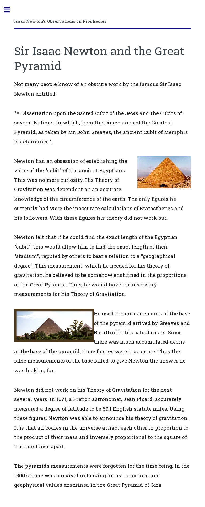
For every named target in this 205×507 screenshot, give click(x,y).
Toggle (9, 10)
